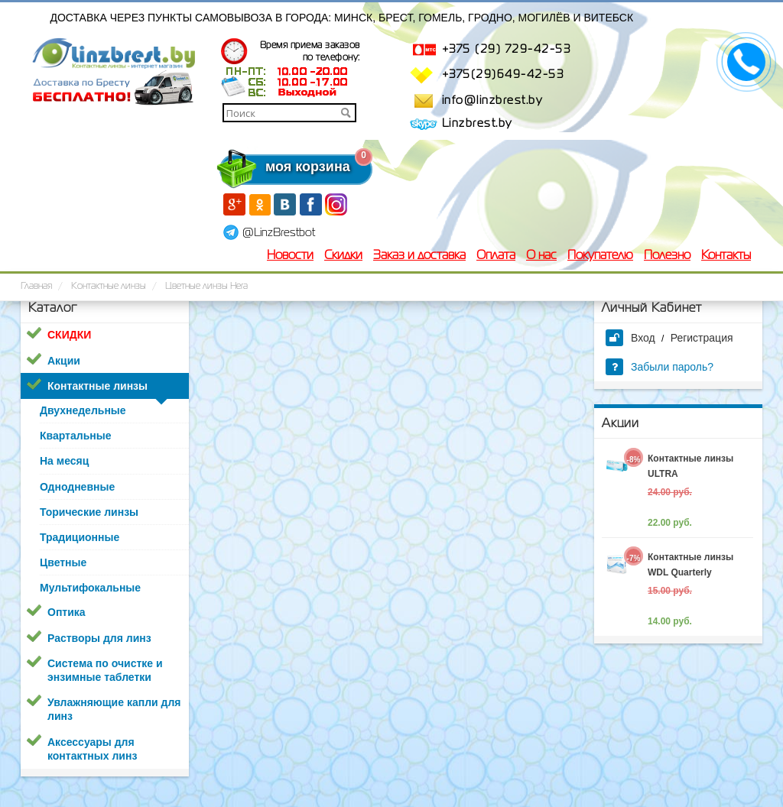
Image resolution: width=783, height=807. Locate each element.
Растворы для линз (99, 638)
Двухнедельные (83, 410)
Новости (290, 256)
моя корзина (276, 166)
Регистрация (702, 338)
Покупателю (600, 256)
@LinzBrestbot (278, 233)
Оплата (495, 256)
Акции (63, 361)
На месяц (64, 461)
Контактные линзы (97, 386)
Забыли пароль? (659, 366)
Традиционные (79, 537)
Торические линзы (89, 512)
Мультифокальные (90, 588)
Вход (630, 337)
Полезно (667, 256)
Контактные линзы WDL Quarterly (690, 565)
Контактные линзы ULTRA (690, 466)
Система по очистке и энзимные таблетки (105, 670)
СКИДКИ (69, 335)
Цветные (63, 562)
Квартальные (75, 435)
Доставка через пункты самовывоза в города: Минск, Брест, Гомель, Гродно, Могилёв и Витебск (342, 17)
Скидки (343, 256)
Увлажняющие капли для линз (113, 709)
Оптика (66, 612)
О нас (541, 256)
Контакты (726, 256)
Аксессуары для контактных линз (92, 749)
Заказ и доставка (419, 256)
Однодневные (77, 487)
